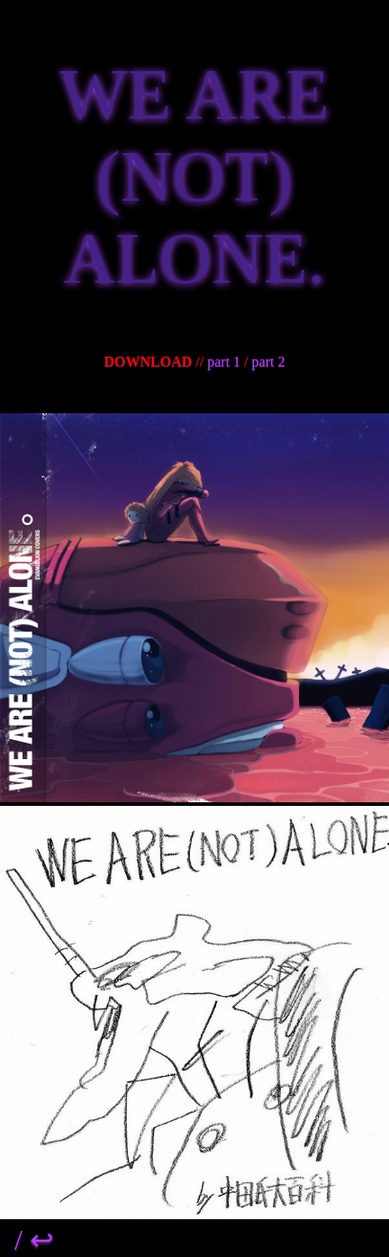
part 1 (223, 361)
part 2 (268, 361)
